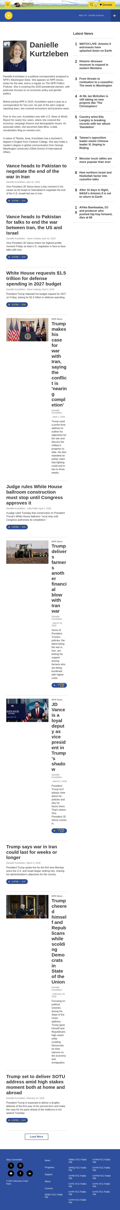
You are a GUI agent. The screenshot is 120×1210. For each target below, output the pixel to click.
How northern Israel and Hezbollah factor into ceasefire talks (95, 176)
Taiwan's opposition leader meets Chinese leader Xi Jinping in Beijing (93, 142)
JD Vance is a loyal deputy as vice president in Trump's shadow (59, 737)
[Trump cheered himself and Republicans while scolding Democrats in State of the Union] (27, 906)
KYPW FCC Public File (102, 1177)
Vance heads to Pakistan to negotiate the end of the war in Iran (36, 171)
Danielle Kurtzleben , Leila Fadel (22, 508)
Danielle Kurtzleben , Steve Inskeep (23, 238)
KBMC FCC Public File (78, 1161)
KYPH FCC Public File (77, 1201)
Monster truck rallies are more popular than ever (95, 160)
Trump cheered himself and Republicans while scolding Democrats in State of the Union (59, 941)
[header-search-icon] (91, 5)
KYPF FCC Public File (77, 1193)
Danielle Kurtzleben (15, 182)
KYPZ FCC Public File (101, 1193)
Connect (49, 1188)
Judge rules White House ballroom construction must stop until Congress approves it (34, 494)
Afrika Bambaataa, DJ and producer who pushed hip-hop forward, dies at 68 (95, 212)
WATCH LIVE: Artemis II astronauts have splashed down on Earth (95, 47)
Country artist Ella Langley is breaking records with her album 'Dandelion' (94, 122)
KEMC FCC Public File (54, 1196)
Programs (49, 1167)
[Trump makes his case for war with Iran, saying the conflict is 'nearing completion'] (27, 329)
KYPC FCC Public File (77, 1185)
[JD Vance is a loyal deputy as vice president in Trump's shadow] (27, 710)
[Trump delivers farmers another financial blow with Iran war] (27, 552)
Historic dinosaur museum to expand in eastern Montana (93, 65)
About (47, 1181)
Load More (36, 1136)
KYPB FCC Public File (77, 1177)
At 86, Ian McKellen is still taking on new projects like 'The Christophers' (93, 101)
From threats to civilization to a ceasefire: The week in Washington (96, 82)
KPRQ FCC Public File (78, 1169)
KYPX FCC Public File (101, 1185)
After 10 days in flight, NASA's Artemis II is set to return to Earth (95, 193)
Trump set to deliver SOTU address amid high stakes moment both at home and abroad (35, 1084)
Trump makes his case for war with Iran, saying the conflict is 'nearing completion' (59, 364)
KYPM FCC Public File (101, 1161)
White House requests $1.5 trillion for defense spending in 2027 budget (36, 278)
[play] (8, 15)
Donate (107, 4)
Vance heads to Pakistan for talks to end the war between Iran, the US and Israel (34, 224)
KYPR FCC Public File (101, 1169)
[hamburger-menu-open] (8, 5)
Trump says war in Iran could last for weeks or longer (31, 852)
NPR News (57, 319)
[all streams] (115, 15)
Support (48, 1174)
